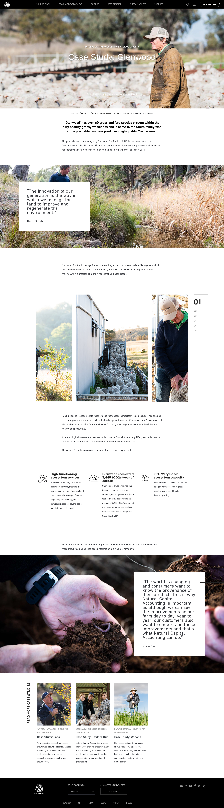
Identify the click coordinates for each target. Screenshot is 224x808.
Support (158, 4)
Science (95, 4)
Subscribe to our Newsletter (112, 785)
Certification (115, 4)
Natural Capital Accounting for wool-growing (112, 113)
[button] (187, 4)
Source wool (43, 4)
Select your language (77, 785)
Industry (74, 113)
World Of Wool (209, 4)
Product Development (70, 4)
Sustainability (138, 4)
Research (85, 113)
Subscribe (114, 791)
